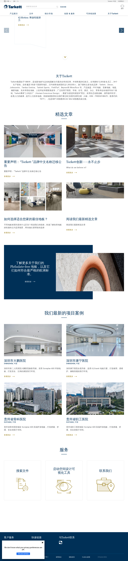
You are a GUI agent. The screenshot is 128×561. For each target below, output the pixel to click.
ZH (14, 1)
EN (18, 1)
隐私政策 (72, 557)
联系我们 (121, 1)
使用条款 (59, 557)
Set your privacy (23, 554)
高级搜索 (63, 7)
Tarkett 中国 (112, 1)
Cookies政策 (86, 557)
